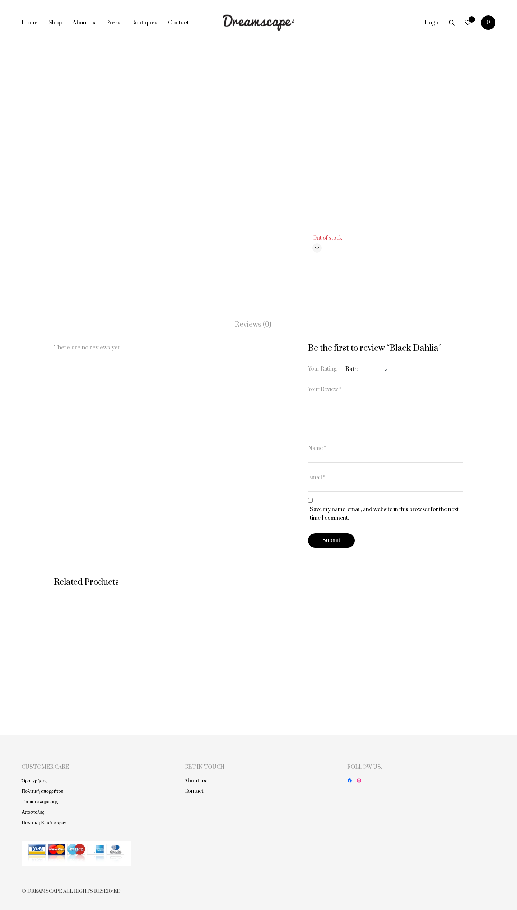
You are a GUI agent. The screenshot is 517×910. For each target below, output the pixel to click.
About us (84, 22)
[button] (317, 248)
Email (316, 477)
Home (30, 22)
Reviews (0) (253, 324)
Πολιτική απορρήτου (43, 791)
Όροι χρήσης (34, 780)
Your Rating (322, 369)
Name (317, 448)
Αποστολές (33, 812)
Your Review (324, 389)
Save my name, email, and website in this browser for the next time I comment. (384, 513)
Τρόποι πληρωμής (40, 801)
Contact (178, 22)
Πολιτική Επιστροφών (44, 822)
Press (113, 22)
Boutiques (144, 22)
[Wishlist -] (468, 22)
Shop (55, 22)
